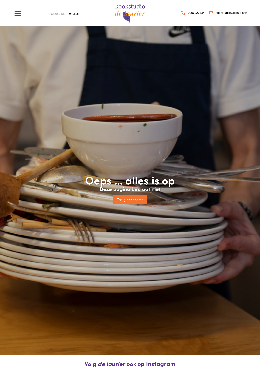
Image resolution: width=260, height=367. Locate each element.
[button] (18, 13)
